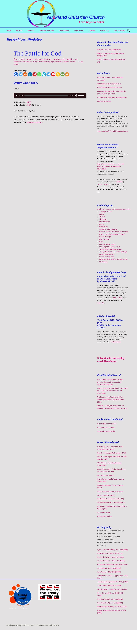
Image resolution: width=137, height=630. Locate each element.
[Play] (17, 95)
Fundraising (103, 227)
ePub (120, 298)
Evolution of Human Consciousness (109, 87)
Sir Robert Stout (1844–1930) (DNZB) (110, 599)
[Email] (62, 74)
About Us (30, 30)
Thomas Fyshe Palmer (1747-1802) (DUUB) (111, 606)
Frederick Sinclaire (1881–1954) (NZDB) (111, 561)
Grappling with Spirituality (108, 229)
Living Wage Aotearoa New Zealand (111, 234)
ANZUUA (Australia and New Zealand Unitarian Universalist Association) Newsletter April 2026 (110, 382)
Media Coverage (105, 237)
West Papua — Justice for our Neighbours (112, 97)
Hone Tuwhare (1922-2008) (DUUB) (109, 572)
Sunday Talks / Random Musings (40, 59)
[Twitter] (21, 74)
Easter (101, 224)
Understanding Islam (106, 254)
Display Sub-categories (105, 209)
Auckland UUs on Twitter (105, 427)
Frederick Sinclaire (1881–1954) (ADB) (110, 557)
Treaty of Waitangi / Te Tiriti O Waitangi (113, 252)
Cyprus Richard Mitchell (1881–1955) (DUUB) (112, 550)
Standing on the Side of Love (109, 247)
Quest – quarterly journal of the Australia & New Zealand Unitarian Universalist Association (112, 390)
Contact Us (104, 30)
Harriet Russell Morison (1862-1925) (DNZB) (112, 564)
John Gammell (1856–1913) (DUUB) (109, 585)
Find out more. (116, 342)
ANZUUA (102, 217)
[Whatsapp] (39, 74)
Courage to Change (104, 101)
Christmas (103, 219)
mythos (66, 62)
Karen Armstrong (44, 62)
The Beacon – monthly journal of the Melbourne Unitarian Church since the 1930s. (110, 399)
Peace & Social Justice (107, 244)
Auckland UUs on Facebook (106, 424)
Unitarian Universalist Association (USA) (111, 502)
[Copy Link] (58, 74)
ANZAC (101, 214)
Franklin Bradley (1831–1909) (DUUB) (110, 553)
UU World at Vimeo (103, 512)
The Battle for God (38, 53)
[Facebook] (16, 74)
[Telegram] (48, 74)
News (101, 242)
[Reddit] (25, 74)
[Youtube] (53, 74)
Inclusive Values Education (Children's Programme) (117, 232)
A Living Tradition (105, 211)
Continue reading (35, 122)
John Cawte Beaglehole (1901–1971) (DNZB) (112, 582)
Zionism (72, 62)
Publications (78, 30)
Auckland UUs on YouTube (106, 431)
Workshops (103, 262)
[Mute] (76, 95)
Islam (35, 62)
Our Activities (64, 30)
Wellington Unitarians (104, 516)
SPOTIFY (120, 182)
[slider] (46, 95)
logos (53, 62)
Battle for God (61, 59)
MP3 (29, 102)
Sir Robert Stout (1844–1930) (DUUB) (110, 603)
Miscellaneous (104, 239)
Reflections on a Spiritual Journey (109, 84)
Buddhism (70, 59)
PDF (29, 105)
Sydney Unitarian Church (105, 495)
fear (76, 59)
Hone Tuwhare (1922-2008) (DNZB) (109, 568)
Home (8, 30)
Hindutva (29, 62)
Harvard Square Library (105, 475)
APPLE (100, 184)
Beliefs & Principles (47, 30)
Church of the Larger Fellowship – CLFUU (111, 453)
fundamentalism (19, 62)
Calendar (92, 30)
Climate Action (104, 222)
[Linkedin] (30, 74)
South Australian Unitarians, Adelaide (110, 491)
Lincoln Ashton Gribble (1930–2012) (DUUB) (112, 589)
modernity (59, 62)
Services (19, 30)
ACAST (106, 184)
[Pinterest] (34, 74)
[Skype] (44, 74)
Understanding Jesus (107, 257)
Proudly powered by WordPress (18, 625)
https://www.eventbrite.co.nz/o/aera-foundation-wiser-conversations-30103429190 (110, 166)
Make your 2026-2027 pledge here (109, 49)
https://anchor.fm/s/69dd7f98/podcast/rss (113, 131)
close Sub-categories (122, 209)
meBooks (100, 303)
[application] (50, 95)
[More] (67, 74)
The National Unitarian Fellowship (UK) (110, 499)
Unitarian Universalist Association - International (116, 259)
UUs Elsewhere (119, 30)
